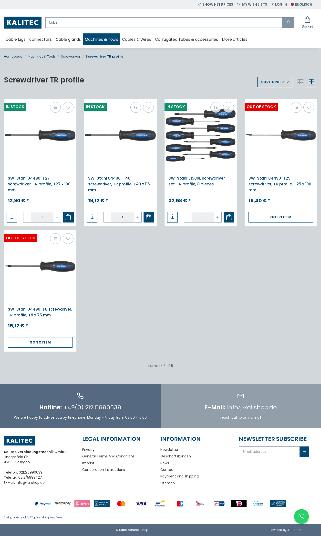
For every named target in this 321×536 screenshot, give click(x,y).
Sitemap (167, 483)
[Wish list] (252, 4)
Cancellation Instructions (103, 469)
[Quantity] (42, 217)
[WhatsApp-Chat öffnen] (301, 516)
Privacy (88, 449)
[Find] (163, 22)
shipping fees (51, 517)
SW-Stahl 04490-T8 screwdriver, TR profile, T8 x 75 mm (40, 312)
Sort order (272, 82)
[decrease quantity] (27, 217)
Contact (167, 469)
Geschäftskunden (175, 456)
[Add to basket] (68, 217)
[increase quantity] (57, 217)
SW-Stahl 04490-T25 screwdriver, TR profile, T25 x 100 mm (280, 184)
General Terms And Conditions (108, 456)
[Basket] (307, 22)
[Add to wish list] (68, 107)
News (164, 463)
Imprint (88, 463)
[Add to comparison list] (55, 107)
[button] (279, 4)
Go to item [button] (280, 217)
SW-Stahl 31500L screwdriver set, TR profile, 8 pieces (196, 181)
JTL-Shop (294, 530)
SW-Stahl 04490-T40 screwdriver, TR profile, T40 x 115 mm (119, 184)
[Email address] (269, 451)
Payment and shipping (179, 476)
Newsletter (169, 449)
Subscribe (304, 451)
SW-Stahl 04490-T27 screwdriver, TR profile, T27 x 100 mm (39, 184)
